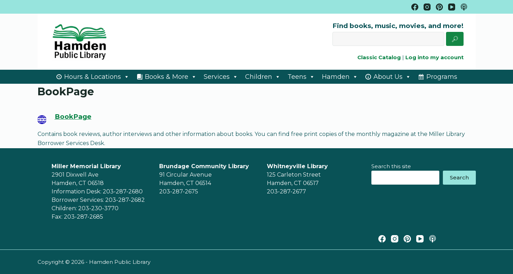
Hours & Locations (96, 77)
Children (263, 77)
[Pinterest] (439, 7)
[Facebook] (414, 7)
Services (221, 77)
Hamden (340, 77)
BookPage (73, 116)
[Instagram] (427, 7)
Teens (301, 77)
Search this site (391, 166)
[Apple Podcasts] (463, 7)
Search (459, 177)
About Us (392, 77)
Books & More (171, 77)
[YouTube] (451, 7)
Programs (441, 77)
